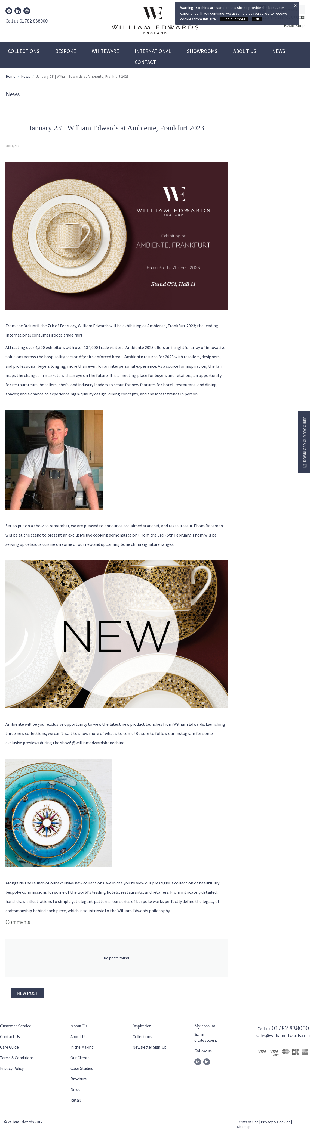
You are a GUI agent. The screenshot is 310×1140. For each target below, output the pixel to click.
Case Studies (81, 1068)
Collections (23, 51)
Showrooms (202, 51)
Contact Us (10, 1036)
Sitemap (244, 1126)
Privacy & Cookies (275, 1121)
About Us (244, 51)
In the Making (82, 1047)
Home (11, 76)
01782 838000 (290, 1028)
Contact (145, 62)
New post (27, 993)
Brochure (78, 1079)
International (153, 51)
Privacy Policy (12, 1068)
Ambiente (133, 356)
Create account (205, 1040)
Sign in (199, 1034)
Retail (75, 1100)
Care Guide (9, 1047)
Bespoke (65, 51)
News (278, 51)
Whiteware (105, 51)
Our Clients (80, 1057)
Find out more (234, 19)
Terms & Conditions (17, 1057)
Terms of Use (248, 1121)
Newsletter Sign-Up (150, 1047)
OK (256, 19)
